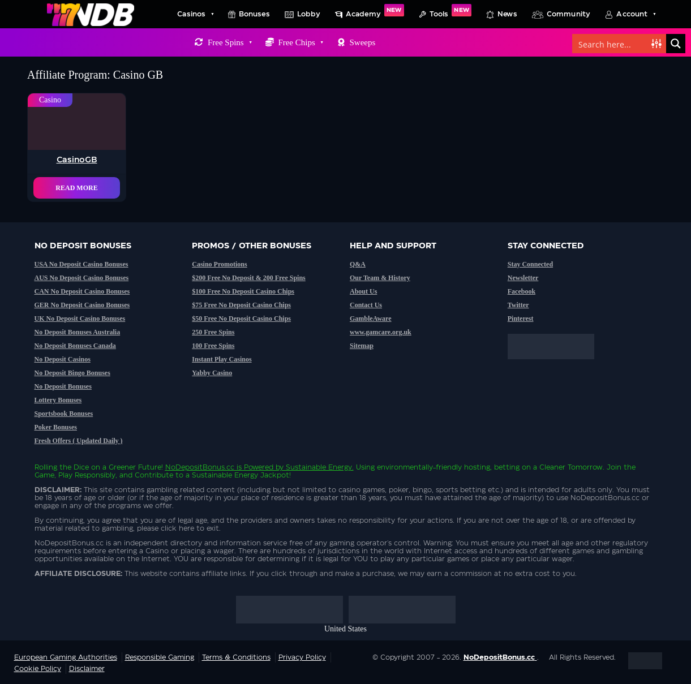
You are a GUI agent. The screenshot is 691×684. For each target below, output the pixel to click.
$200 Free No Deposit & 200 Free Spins (249, 278)
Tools (450, 11)
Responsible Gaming (159, 657)
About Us (363, 291)
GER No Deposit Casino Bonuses (82, 305)
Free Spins (229, 42)
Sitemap (362, 346)
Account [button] (635, 14)
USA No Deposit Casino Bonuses (81, 264)
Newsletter (523, 278)
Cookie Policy (37, 668)
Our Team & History (380, 278)
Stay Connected (530, 264)
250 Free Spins (213, 332)
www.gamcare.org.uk (380, 332)
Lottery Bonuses (58, 400)
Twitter (518, 305)
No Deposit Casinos (63, 359)
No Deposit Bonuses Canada (75, 346)
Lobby (308, 14)
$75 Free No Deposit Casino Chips (241, 305)
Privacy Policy (302, 657)
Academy (375, 11)
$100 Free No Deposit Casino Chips (243, 291)
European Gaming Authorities (65, 657)
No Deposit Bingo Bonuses (72, 373)
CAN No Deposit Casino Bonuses (82, 291)
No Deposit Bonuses (63, 386)
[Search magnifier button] (675, 43)
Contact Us (366, 305)
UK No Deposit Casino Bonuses (80, 318)
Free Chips (300, 42)
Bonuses (254, 14)
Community (569, 14)
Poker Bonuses (56, 427)
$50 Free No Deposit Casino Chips (241, 318)
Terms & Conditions (236, 657)
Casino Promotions (219, 264)
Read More (76, 188)
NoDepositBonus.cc (199, 467)
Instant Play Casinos (221, 359)
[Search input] (612, 43)
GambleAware (371, 318)
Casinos (195, 14)
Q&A (358, 264)
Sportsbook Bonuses (64, 414)
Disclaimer (87, 668)
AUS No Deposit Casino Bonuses (82, 278)
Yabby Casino (212, 373)
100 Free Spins (213, 346)
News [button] (507, 14)
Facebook (521, 291)
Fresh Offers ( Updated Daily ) (79, 441)
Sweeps (362, 42)
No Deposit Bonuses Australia (78, 332)
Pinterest (521, 318)
